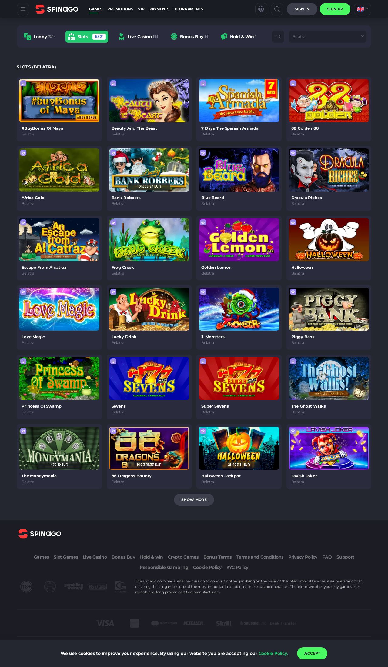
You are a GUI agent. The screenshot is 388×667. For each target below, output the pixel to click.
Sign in (302, 9)
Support (345, 557)
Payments (159, 9)
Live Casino (95, 557)
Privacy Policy (302, 557)
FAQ (327, 557)
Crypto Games (183, 557)
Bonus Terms (217, 557)
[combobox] (362, 9)
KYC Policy (237, 567)
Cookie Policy (207, 567)
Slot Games (66, 557)
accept (312, 653)
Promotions (120, 9)
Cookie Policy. (273, 653)
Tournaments (188, 9)
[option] (40, 36)
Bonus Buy (123, 557)
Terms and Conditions (259, 557)
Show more (194, 499)
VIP (141, 9)
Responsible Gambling (164, 567)
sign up (335, 9)
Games (95, 9)
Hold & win (151, 557)
